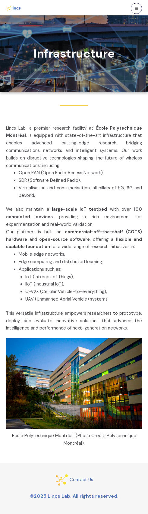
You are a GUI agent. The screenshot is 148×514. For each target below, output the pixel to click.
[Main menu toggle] (136, 8)
